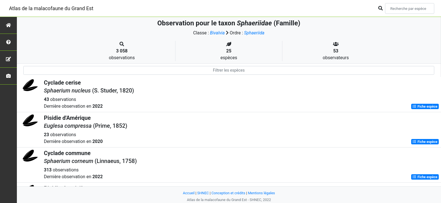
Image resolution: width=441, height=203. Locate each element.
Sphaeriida (254, 33)
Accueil (188, 193)
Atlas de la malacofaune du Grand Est (51, 8)
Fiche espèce (424, 107)
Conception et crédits (228, 193)
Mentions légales (261, 193)
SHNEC (202, 193)
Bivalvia (217, 33)
